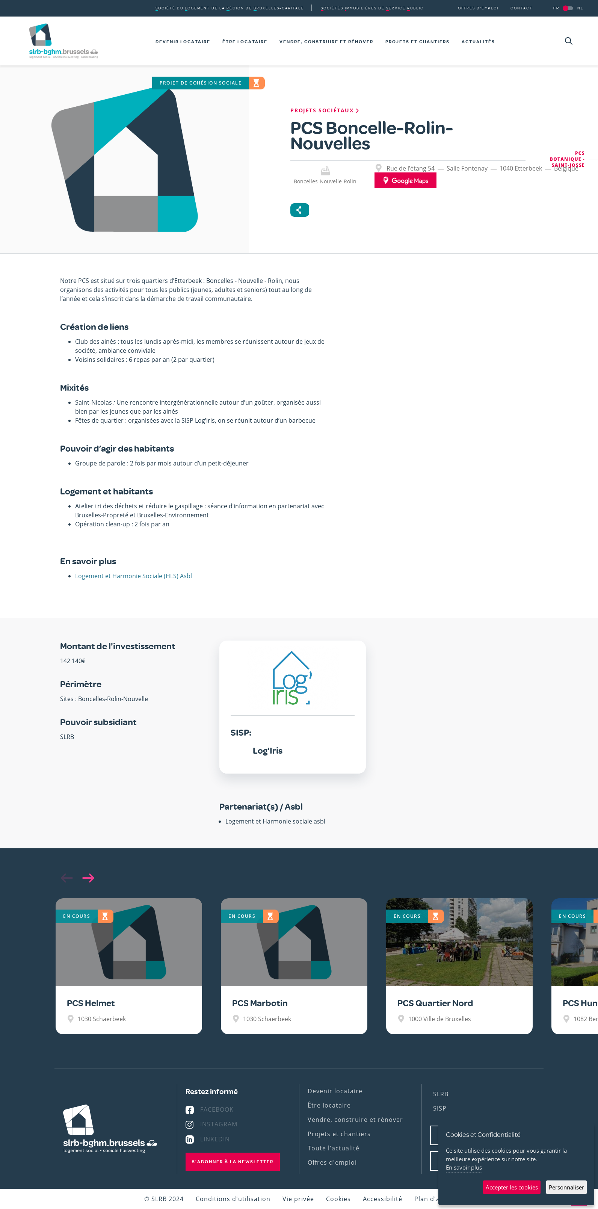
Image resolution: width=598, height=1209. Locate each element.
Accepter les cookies (512, 1187)
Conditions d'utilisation (233, 1199)
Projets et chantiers (417, 41)
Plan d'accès (434, 1199)
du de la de (230, 8)
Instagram (218, 1124)
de (372, 8)
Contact (521, 8)
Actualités (478, 41)
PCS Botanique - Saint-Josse (567, 159)
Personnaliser (566, 1187)
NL (580, 8)
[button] (87, 878)
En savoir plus (464, 1167)
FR (556, 8)
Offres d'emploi (478, 8)
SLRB (440, 1094)
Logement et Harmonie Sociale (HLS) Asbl (133, 576)
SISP (440, 1108)
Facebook (217, 1109)
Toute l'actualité (333, 1148)
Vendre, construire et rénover (326, 41)
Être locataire (244, 41)
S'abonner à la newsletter (232, 1161)
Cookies (338, 1199)
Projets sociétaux (325, 110)
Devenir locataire (183, 41)
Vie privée (298, 1199)
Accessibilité (382, 1199)
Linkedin (215, 1139)
